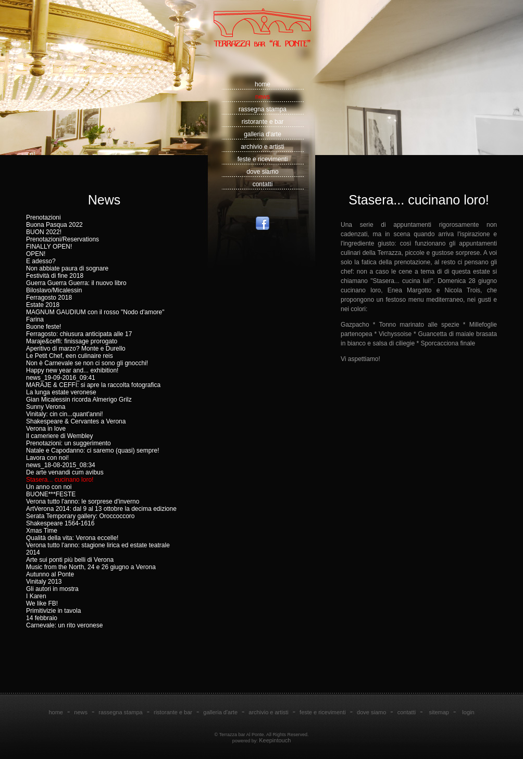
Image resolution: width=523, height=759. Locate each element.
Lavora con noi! (47, 457)
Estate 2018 (42, 304)
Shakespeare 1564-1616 (60, 523)
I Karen (36, 596)
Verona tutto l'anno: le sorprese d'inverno (82, 501)
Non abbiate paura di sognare (67, 268)
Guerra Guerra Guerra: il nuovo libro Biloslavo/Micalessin (76, 286)
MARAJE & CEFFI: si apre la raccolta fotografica (93, 385)
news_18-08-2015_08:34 (60, 465)
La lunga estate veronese (61, 392)
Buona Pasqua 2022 (54, 224)
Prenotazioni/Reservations (62, 239)
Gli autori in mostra (52, 589)
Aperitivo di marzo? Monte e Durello (76, 348)
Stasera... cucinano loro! (59, 479)
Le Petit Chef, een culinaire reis (69, 355)
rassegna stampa (263, 109)
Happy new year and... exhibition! (72, 370)
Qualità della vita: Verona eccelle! (72, 538)
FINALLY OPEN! (49, 246)
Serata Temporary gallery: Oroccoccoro (80, 516)
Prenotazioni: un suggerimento (68, 443)
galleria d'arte (262, 134)
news (262, 96)
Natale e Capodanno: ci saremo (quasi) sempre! (92, 450)
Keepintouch (275, 740)
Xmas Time (41, 530)
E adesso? (41, 261)
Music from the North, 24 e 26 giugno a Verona (91, 567)
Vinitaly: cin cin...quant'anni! (64, 414)
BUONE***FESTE (51, 494)
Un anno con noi (48, 487)
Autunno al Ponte (50, 574)
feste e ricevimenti (263, 159)
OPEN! (35, 254)
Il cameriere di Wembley (59, 436)
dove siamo (262, 171)
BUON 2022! (43, 232)
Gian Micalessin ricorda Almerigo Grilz (79, 399)
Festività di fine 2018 (54, 275)
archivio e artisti (262, 146)
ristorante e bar (263, 121)
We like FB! (42, 603)
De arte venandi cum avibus (65, 472)
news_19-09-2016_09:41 (60, 377)
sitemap (439, 712)
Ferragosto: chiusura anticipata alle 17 (79, 334)
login (468, 712)
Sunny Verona (45, 406)
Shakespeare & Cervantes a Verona (76, 421)
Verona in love (46, 428)
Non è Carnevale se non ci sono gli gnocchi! (87, 363)
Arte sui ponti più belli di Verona (70, 559)
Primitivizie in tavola (53, 610)
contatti (263, 184)
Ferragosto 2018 (49, 297)
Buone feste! (43, 326)
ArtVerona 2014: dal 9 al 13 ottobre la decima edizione (101, 508)
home (262, 84)
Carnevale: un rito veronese (64, 625)
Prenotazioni (43, 217)
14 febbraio (41, 618)
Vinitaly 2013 (44, 581)
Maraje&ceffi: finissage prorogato (71, 341)
